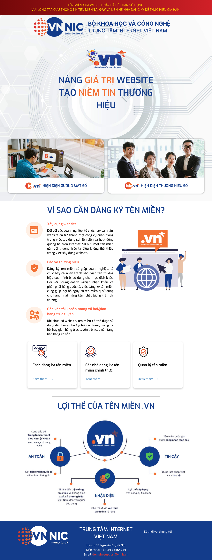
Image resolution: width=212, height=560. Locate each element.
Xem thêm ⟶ (43, 379)
